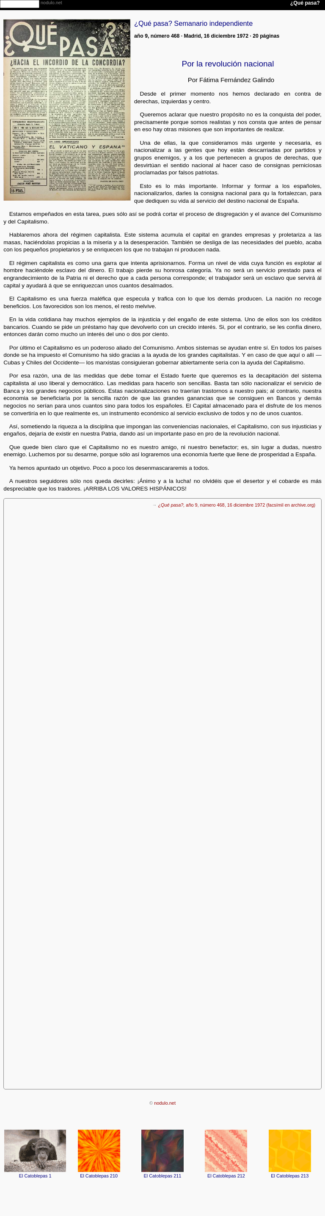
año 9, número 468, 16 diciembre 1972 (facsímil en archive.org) (236, 504)
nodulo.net (165, 1103)
